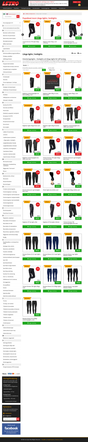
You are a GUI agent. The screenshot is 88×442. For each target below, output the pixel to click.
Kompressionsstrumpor (8, 121)
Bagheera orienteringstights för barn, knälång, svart (31, 94)
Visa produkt (31, 46)
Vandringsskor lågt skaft (9, 345)
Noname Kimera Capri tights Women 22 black (70, 255)
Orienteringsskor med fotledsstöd (11, 194)
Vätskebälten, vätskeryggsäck (10, 359)
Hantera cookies (59, 439)
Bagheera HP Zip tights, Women (51, 222)
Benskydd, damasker (8, 41)
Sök (44, 70)
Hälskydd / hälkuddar (8, 100)
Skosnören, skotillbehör (9, 249)
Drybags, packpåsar (7, 56)
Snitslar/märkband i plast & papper (11, 257)
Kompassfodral (6, 118)
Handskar (5, 94)
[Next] (82, 34)
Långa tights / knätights (9, 140)
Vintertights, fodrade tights (9, 351)
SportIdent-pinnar (7, 268)
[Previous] (23, 34)
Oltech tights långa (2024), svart (71, 190)
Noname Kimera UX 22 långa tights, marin (52, 287)
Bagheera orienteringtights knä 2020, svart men (31, 158)
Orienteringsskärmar (8, 203)
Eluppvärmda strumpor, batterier (11, 66)
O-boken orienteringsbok (9, 189)
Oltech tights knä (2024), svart (50, 190)
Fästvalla (5, 79)
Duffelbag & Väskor (7, 59)
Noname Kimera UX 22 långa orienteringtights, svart (30, 319)
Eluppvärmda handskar (8, 63)
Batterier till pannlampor (9, 35)
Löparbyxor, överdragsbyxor (9, 148)
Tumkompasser (6, 323)
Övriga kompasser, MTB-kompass (11, 367)
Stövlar (5, 287)
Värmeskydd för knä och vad (9, 354)
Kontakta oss (62, 8)
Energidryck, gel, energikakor (10, 69)
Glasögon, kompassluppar (9, 87)
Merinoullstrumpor (7, 161)
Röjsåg (4, 237)
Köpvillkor (16, 8)
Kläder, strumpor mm (30, 13)
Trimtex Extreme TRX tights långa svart (31, 287)
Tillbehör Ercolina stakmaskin (10, 312)
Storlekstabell (36, 8)
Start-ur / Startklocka (8, 276)
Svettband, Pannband (8, 290)
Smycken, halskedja (7, 251)
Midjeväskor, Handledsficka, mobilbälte (9, 165)
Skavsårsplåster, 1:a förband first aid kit (11, 242)
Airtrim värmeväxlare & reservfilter (11, 28)
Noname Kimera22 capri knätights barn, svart (31, 190)
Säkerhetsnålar (6, 293)
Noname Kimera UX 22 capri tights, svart (31, 255)
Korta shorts (6, 124)
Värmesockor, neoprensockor (10, 356)
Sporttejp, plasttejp (8, 271)
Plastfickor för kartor (8, 213)
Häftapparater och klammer (9, 97)
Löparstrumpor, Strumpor (9, 157)
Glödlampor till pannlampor (10, 90)
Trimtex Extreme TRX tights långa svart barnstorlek (51, 158)
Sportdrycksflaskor (7, 262)
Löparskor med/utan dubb (9, 154)
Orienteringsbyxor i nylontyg (10, 192)
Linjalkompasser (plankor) (9, 137)
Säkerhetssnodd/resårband (9, 296)
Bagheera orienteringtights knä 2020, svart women (71, 126)
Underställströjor (7, 333)
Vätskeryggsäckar (7, 362)
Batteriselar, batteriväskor (9, 38)
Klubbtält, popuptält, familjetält (11, 113)
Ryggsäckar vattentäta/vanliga (10, 234)
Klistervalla (6, 110)
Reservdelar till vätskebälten (10, 226)
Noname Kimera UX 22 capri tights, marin (52, 255)
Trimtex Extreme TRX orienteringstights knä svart (70, 222)
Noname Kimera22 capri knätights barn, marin (72, 158)
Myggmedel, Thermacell (9, 168)
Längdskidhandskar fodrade (9, 143)
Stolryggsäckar (6, 282)
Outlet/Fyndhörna (7, 8)
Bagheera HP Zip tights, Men (30, 222)
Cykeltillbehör (6, 48)
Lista (79, 53)
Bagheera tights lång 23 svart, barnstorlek (50, 94)
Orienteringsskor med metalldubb (11, 200)
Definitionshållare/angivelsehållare (11, 53)
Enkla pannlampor (7, 72)
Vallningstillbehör (7, 342)
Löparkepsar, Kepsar (8, 151)
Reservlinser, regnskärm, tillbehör (11, 231)
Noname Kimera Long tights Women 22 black (70, 287)
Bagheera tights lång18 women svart (51, 126)
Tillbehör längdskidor (8, 314)
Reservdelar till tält (7, 223)
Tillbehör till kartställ (8, 320)
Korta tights (6, 127)
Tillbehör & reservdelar (8, 306)
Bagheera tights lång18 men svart (31, 125)
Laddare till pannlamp (8, 132)
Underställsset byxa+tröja (9, 330)
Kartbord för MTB (7, 105)
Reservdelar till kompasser (9, 220)
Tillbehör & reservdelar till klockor (11, 309)
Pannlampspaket (7, 210)
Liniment (5, 134)
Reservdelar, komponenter (9, 229)
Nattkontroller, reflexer (8, 176)
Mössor (5, 171)
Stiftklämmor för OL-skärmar (10, 279)
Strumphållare (6, 285)
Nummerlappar (6, 184)
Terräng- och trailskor (8, 303)
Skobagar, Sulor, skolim (8, 246)
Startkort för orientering (9, 274)
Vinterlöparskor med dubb (9, 348)
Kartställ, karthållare (8, 107)
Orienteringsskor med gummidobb (11, 197)
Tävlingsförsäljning (25, 8)
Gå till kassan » (12, 14)
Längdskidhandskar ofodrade (10, 145)
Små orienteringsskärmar (9, 254)
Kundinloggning (45, 8)
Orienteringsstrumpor (8, 205)
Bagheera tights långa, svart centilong (70, 94)
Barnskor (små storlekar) (9, 32)
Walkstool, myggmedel (8, 338)
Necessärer (5, 178)
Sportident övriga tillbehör (9, 265)
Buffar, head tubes (7, 44)
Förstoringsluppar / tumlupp (10, 82)
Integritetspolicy (50, 439)
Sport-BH (5, 260)
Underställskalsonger (8, 327)
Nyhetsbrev (54, 8)
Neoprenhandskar (7, 181)
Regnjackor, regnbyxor (8, 218)
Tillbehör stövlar (7, 317)
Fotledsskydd (6, 77)
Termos (5, 301)
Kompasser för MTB (8, 116)
